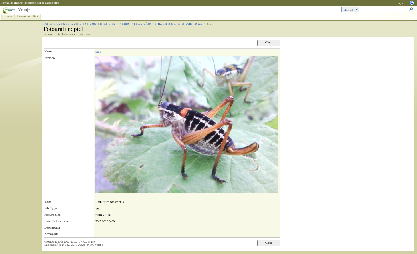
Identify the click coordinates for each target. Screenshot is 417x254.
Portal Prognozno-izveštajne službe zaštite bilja (30, 2)
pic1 (98, 51)
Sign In (401, 3)
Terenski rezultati (27, 16)
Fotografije (142, 23)
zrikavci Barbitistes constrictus (179, 23)
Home (8, 16)
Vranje (24, 9)
